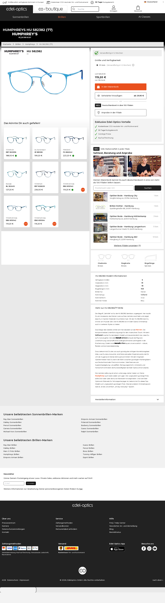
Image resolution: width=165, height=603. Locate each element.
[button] (16, 9)
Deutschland (152, 2)
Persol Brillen (88, 459)
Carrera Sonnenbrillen (12, 439)
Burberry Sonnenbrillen (91, 436)
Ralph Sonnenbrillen (89, 442)
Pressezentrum (8, 533)
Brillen (18, 55)
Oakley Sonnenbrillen (12, 433)
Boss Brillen (88, 462)
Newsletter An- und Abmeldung (123, 536)
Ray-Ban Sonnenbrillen (13, 430)
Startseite (7, 55)
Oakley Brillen (9, 459)
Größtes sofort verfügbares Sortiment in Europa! (26, 2)
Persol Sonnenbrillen (12, 436)
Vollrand (144, 305)
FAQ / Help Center (117, 533)
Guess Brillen (88, 456)
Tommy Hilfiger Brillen (92, 465)
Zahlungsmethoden (64, 533)
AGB (4, 591)
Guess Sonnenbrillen (90, 439)
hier (81, 500)
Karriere (5, 536)
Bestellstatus (115, 543)
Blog (111, 540)
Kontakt (5, 543)
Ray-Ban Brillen (10, 456)
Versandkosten (62, 536)
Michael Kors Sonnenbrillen (15, 442)
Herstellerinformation (105, 410)
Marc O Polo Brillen (11, 462)
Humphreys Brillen (11, 465)
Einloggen (113, 11)
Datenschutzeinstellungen (13, 540)
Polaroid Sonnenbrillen (91, 433)
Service (59, 529)
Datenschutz (12, 591)
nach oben (158, 591)
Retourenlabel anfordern (66, 540)
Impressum (24, 591)
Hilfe (111, 529)
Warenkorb (138, 11)
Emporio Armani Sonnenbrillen (94, 430)
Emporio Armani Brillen (13, 468)
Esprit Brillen (88, 468)
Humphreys (30, 55)
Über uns (6, 529)
